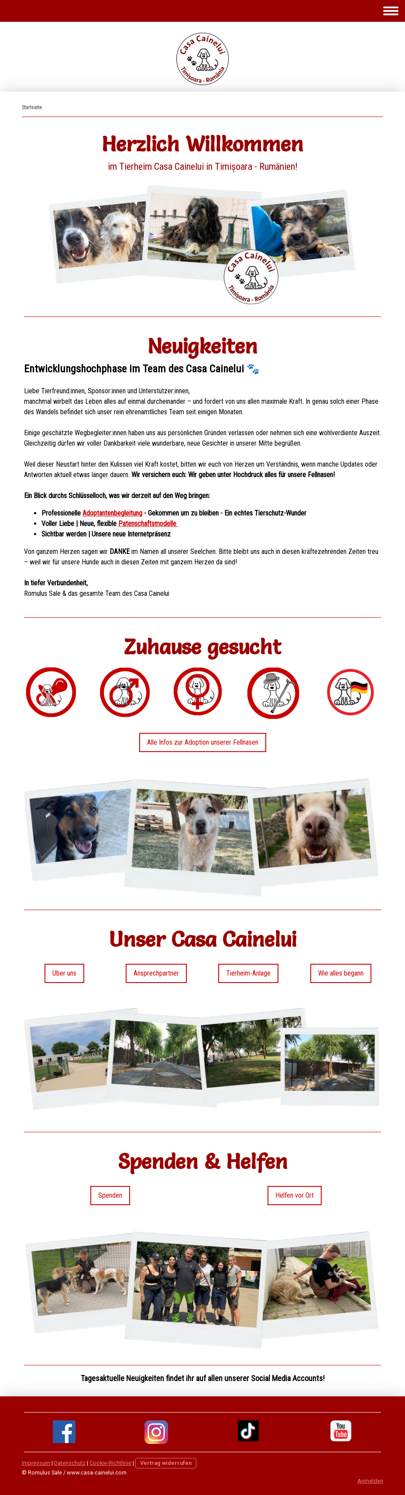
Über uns (64, 973)
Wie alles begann (341, 973)
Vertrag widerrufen (166, 1463)
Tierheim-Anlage (248, 973)
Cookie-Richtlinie (110, 1463)
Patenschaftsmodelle (148, 523)
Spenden (110, 1195)
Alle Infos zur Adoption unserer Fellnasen (202, 742)
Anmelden (370, 1481)
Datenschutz (70, 1463)
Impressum (36, 1463)
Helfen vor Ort (294, 1195)
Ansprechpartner (156, 973)
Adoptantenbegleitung (112, 513)
